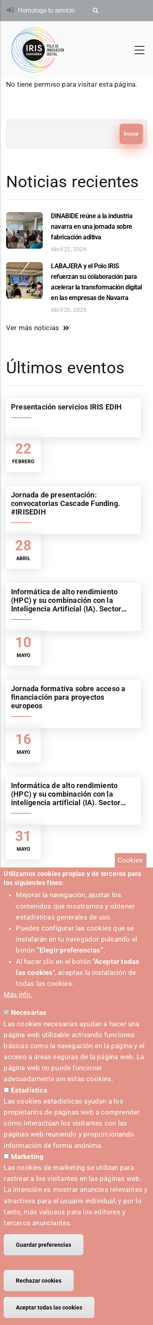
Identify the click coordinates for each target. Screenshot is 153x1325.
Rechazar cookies (38, 1295)
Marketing (27, 1171)
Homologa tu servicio (46, 10)
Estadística (29, 1105)
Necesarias (29, 1027)
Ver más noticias (32, 328)
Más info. (18, 1009)
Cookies (130, 875)
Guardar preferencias (43, 1260)
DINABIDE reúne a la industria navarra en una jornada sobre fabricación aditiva (91, 226)
